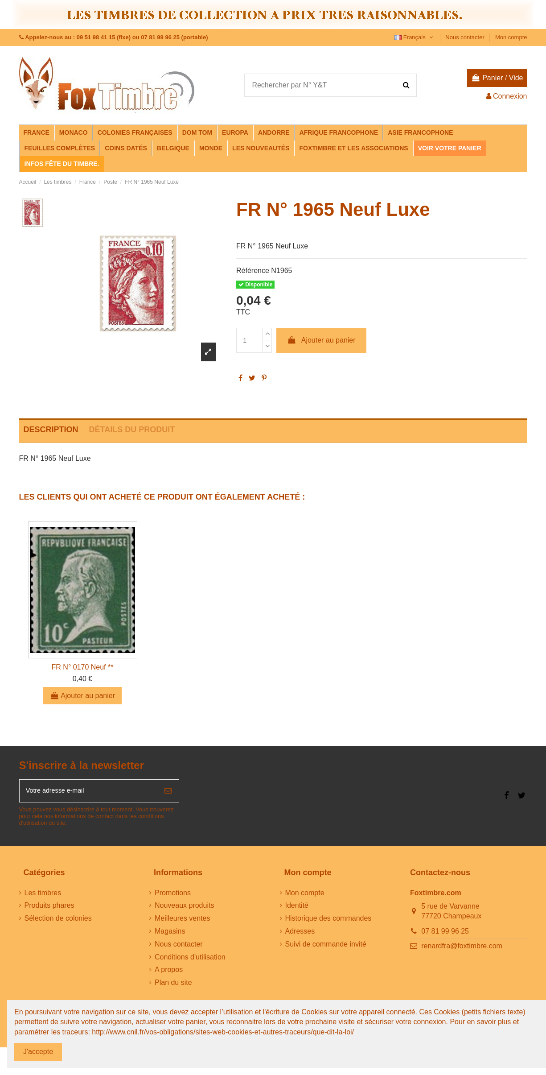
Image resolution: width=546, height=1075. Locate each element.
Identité (296, 908)
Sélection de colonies (58, 921)
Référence (252, 270)
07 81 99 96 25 (445, 934)
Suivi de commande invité (325, 947)
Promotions (173, 895)
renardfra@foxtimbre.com (461, 949)
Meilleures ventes (182, 921)
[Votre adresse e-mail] (89, 792)
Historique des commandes (328, 921)
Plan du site (173, 985)
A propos (169, 972)
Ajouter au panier (321, 340)
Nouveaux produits (184, 908)
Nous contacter (465, 37)
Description (51, 429)
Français (414, 37)
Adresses (300, 934)
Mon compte (511, 37)
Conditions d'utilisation (190, 959)
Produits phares (49, 908)
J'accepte (38, 1051)
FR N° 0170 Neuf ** (83, 667)
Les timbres (43, 895)
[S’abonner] (168, 792)
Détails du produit (132, 429)
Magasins (170, 934)
